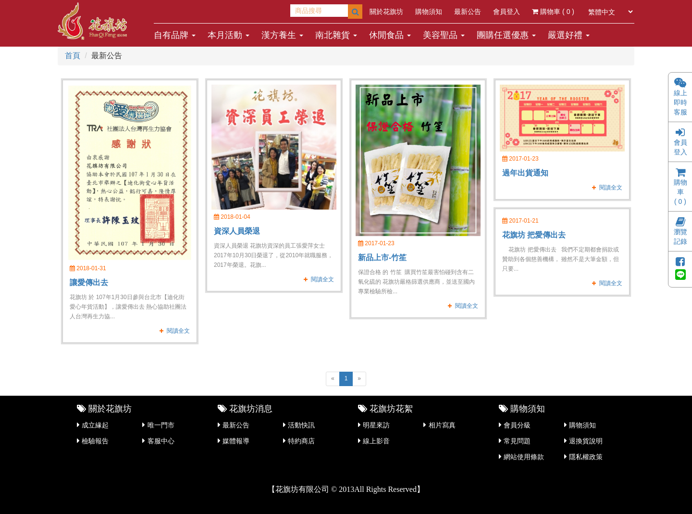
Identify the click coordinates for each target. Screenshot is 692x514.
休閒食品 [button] (390, 35)
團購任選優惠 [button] (506, 35)
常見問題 (517, 441)
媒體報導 (235, 441)
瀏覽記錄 (680, 232)
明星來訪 (376, 425)
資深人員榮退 (237, 231)
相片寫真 (442, 425)
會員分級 (517, 425)
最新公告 (467, 11)
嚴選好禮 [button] (569, 35)
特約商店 (301, 441)
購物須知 (428, 11)
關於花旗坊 (386, 11)
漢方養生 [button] (282, 35)
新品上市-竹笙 (382, 257)
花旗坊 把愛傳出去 (534, 235)
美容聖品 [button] (444, 35)
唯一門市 (161, 425)
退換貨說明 (586, 441)
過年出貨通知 (525, 173)
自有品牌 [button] (175, 35)
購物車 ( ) (553, 11)
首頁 (72, 55)
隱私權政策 (586, 457)
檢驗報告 (95, 441)
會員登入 (506, 11)
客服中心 (161, 441)
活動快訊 (301, 425)
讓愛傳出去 (89, 282)
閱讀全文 (178, 330)
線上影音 (376, 441)
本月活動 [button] (228, 35)
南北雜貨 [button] (336, 35)
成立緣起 (95, 425)
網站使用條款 (524, 457)
